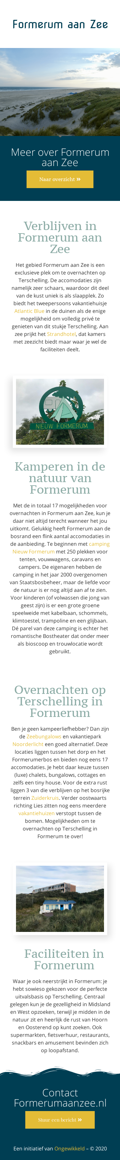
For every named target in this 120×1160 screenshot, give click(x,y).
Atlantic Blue (29, 310)
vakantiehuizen (37, 813)
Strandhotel (61, 334)
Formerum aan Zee (60, 24)
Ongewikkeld (69, 1148)
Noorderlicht (28, 744)
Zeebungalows (44, 736)
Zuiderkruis (45, 797)
